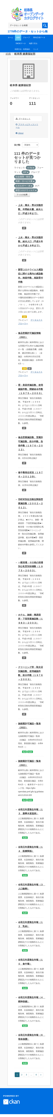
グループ (26, 37)
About (19, 133)
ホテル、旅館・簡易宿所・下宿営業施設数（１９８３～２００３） (30, 619)
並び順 (17, 145)
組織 (18, 37)
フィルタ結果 (22, 195)
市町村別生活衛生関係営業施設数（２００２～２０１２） (30, 503)
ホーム (10, 37)
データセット (23, 119)
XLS (24, 752)
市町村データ (21, 43)
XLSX (30, 752)
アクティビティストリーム (27, 125)
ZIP (24, 228)
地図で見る (33, 43)
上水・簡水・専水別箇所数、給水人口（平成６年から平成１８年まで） (30, 241)
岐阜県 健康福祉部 (24, 53)
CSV (24, 316)
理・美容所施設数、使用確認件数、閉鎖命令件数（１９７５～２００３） (30, 389)
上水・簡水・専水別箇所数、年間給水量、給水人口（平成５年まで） (30, 209)
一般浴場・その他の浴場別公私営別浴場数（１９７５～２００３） (30, 566)
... (31, 1075)
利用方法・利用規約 (22, 49)
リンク (35, 49)
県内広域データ (39, 37)
